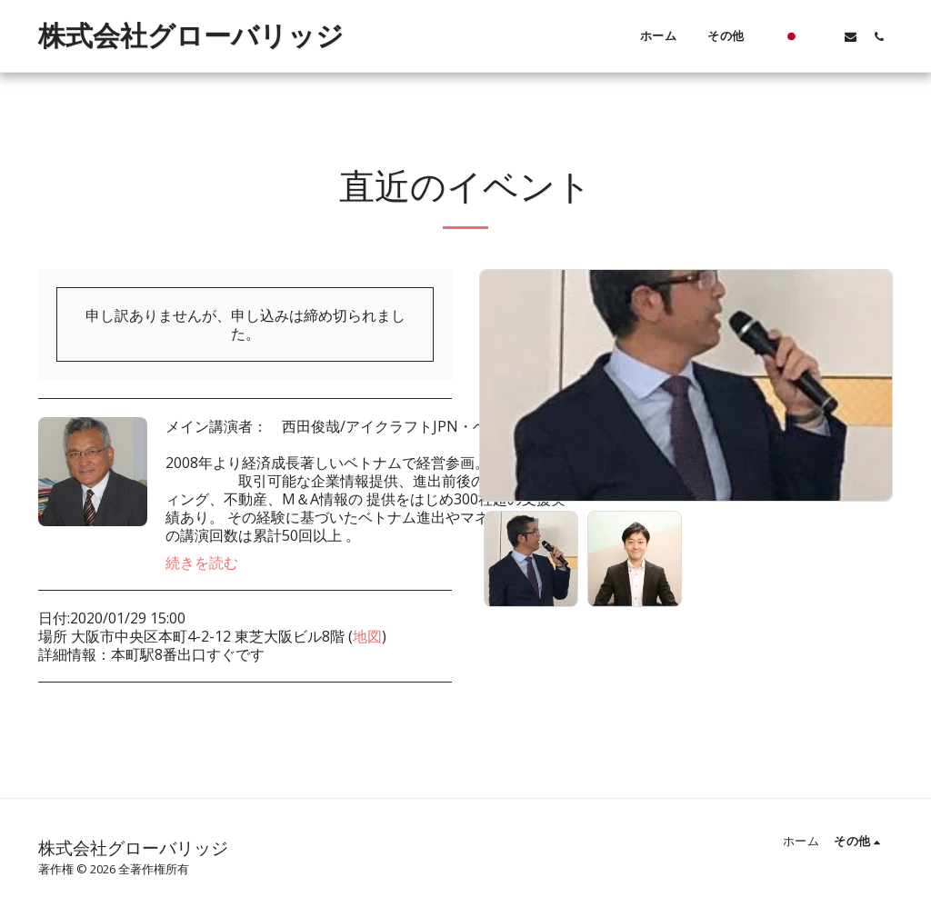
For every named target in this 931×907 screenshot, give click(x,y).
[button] (822, 36)
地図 (367, 636)
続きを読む (201, 562)
